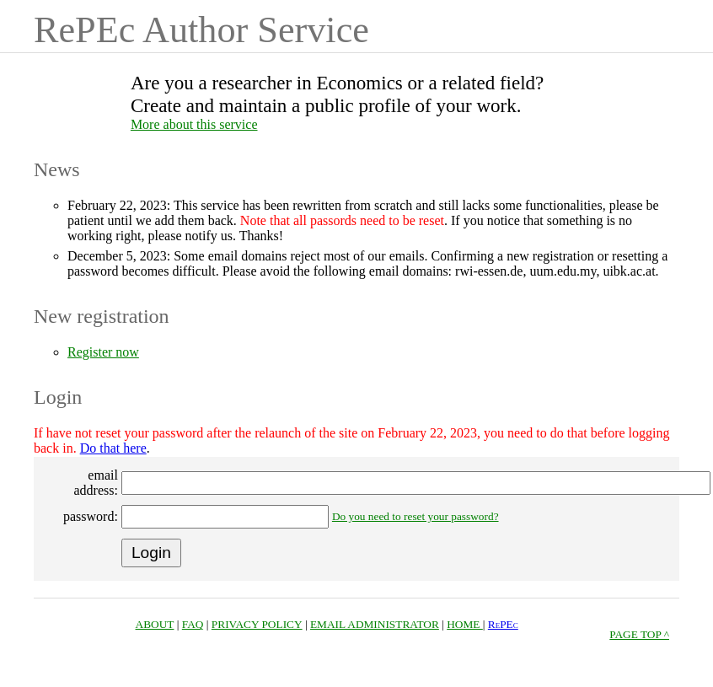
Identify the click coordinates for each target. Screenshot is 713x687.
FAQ (193, 624)
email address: (95, 482)
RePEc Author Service (201, 30)
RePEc (503, 624)
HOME (465, 624)
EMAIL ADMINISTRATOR (374, 624)
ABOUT (155, 624)
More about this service (194, 124)
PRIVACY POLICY (257, 624)
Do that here (113, 448)
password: (90, 516)
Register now (103, 352)
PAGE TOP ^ (639, 634)
